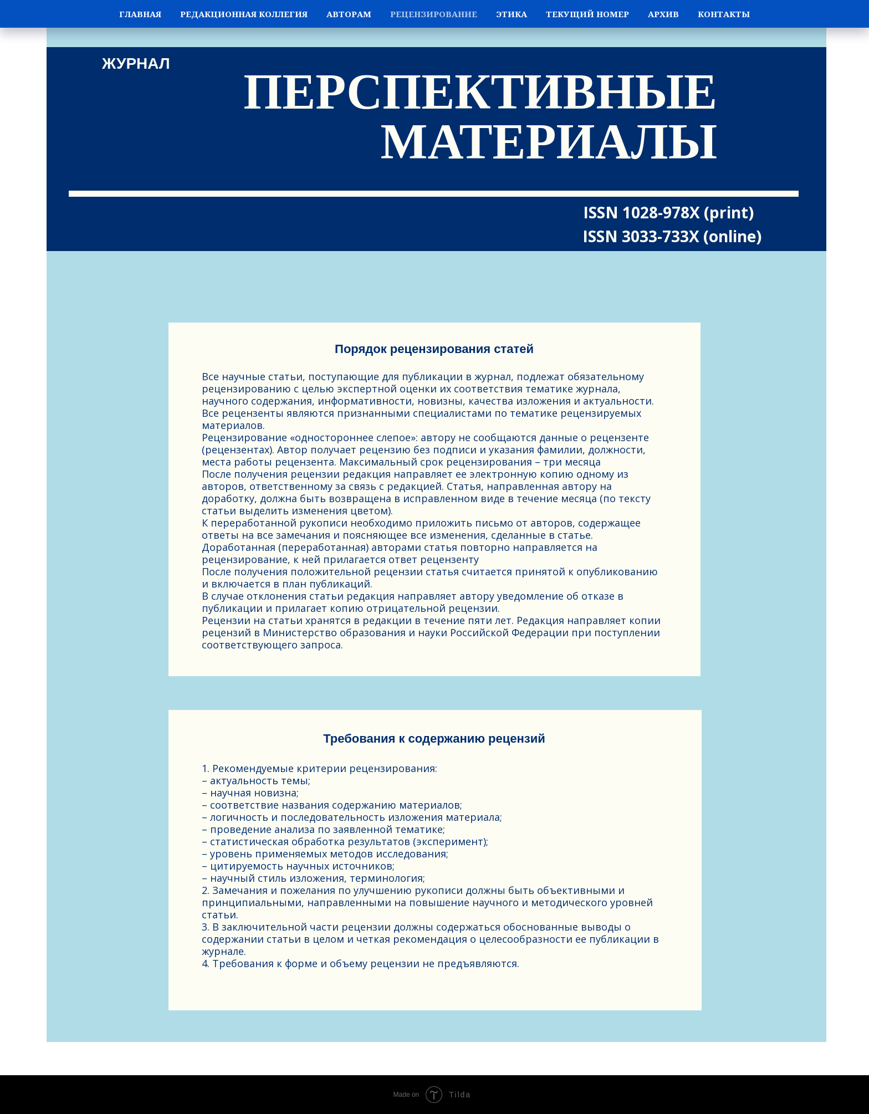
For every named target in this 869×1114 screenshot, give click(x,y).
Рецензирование (433, 13)
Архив (663, 13)
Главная (140, 13)
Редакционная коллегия (244, 13)
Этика (511, 13)
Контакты (724, 13)
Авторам (348, 13)
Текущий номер (587, 13)
